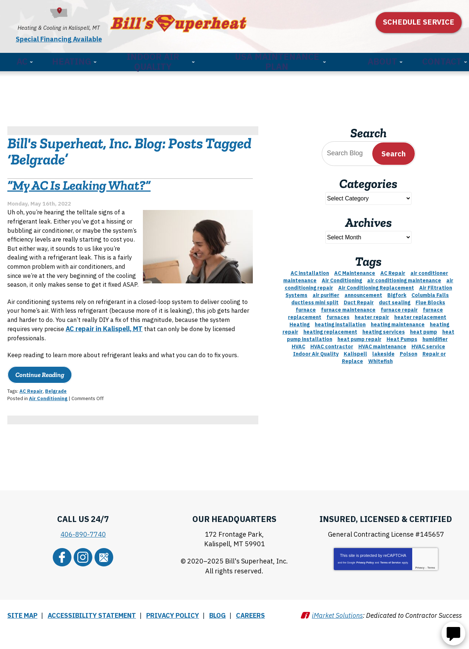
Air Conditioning (48, 423)
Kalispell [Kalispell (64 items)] (355, 351)
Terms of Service (390, 587)
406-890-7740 (83, 559)
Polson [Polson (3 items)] (408, 351)
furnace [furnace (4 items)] (306, 307)
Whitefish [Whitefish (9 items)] (380, 358)
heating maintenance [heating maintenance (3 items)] (398, 322)
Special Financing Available (76, 36)
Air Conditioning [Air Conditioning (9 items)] (342, 278)
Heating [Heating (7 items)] (299, 322)
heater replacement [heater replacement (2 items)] (420, 314)
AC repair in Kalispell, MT (173, 344)
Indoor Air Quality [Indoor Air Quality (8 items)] (316, 351)
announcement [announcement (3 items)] (363, 292)
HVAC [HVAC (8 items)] (298, 344)
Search (393, 151)
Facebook (66, 580)
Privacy (419, 592)
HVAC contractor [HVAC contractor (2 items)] (331, 344)
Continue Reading (39, 401)
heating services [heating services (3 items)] (383, 329)
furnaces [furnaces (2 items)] (338, 314)
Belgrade (56, 417)
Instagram (83, 580)
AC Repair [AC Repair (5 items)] (392, 270)
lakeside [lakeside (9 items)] (383, 351)
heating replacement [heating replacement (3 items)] (330, 329)
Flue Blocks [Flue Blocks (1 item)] (430, 300)
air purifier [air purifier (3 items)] (326, 292)
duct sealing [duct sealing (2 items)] (394, 300)
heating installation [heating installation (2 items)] (340, 322)
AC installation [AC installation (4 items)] (310, 270)
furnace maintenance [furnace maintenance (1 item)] (348, 307)
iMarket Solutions (337, 633)
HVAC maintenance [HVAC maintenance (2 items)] (382, 344)
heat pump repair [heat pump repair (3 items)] (359, 336)
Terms (431, 592)
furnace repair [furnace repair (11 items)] (399, 307)
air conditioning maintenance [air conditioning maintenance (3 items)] (404, 278)
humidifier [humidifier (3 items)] (435, 336)
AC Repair (31, 417)
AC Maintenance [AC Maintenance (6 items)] (354, 270)
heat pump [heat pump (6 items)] (423, 329)
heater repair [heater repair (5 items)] (372, 314)
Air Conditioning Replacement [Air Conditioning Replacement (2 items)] (376, 285)
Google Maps (100, 580)
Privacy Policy (365, 587)
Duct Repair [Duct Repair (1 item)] (359, 300)
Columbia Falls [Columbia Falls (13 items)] (430, 292)
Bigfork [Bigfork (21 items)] (396, 292)
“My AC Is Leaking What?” (79, 187)
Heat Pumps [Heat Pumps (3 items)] (402, 336)
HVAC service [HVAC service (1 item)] (428, 344)
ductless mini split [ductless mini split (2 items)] (315, 300)
